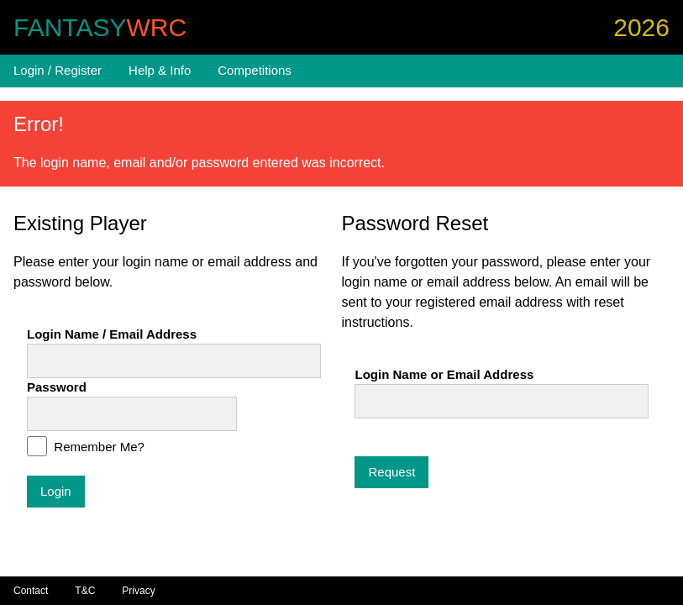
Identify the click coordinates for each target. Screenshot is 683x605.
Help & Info (160, 70)
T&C (85, 591)
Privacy (138, 591)
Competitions (255, 70)
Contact (30, 591)
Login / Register (57, 70)
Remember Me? (97, 446)
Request (391, 472)
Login (55, 491)
